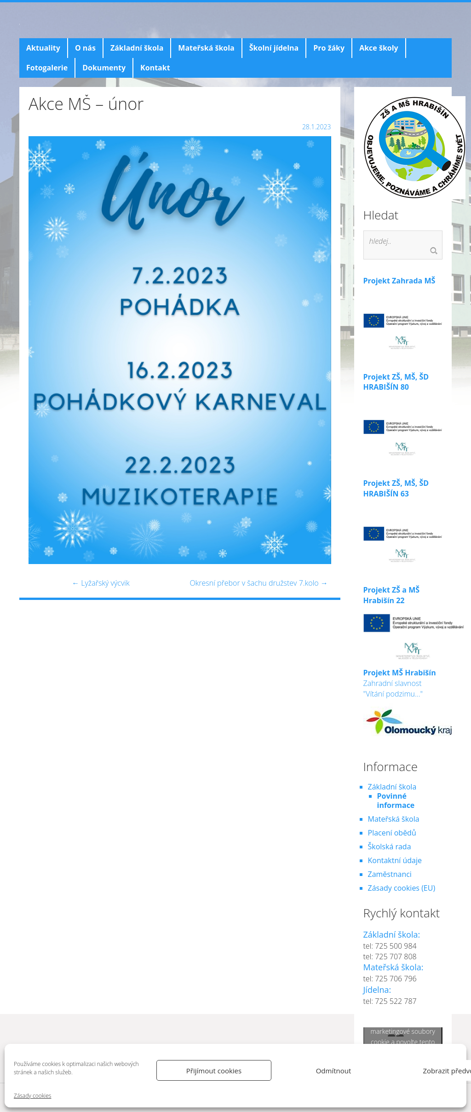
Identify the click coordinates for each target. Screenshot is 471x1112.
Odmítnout (333, 1070)
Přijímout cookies (213, 1070)
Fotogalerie (47, 68)
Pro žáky (329, 48)
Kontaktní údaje (395, 860)
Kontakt (155, 68)
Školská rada (389, 846)
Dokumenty (104, 68)
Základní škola (136, 48)
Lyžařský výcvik (101, 583)
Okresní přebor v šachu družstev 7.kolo (258, 583)
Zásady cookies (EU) (402, 888)
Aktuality (43, 48)
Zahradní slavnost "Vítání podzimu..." (409, 697)
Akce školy (378, 48)
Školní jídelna (274, 48)
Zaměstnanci (390, 874)
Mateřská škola (206, 48)
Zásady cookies (32, 1096)
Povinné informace (396, 800)
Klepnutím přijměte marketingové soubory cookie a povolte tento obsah (403, 1036)
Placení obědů (392, 833)
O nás (85, 48)
